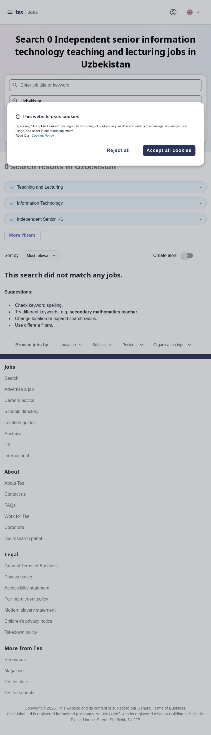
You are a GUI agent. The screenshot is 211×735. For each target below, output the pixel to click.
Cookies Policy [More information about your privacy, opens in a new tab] (42, 135)
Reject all (118, 150)
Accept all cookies (169, 150)
